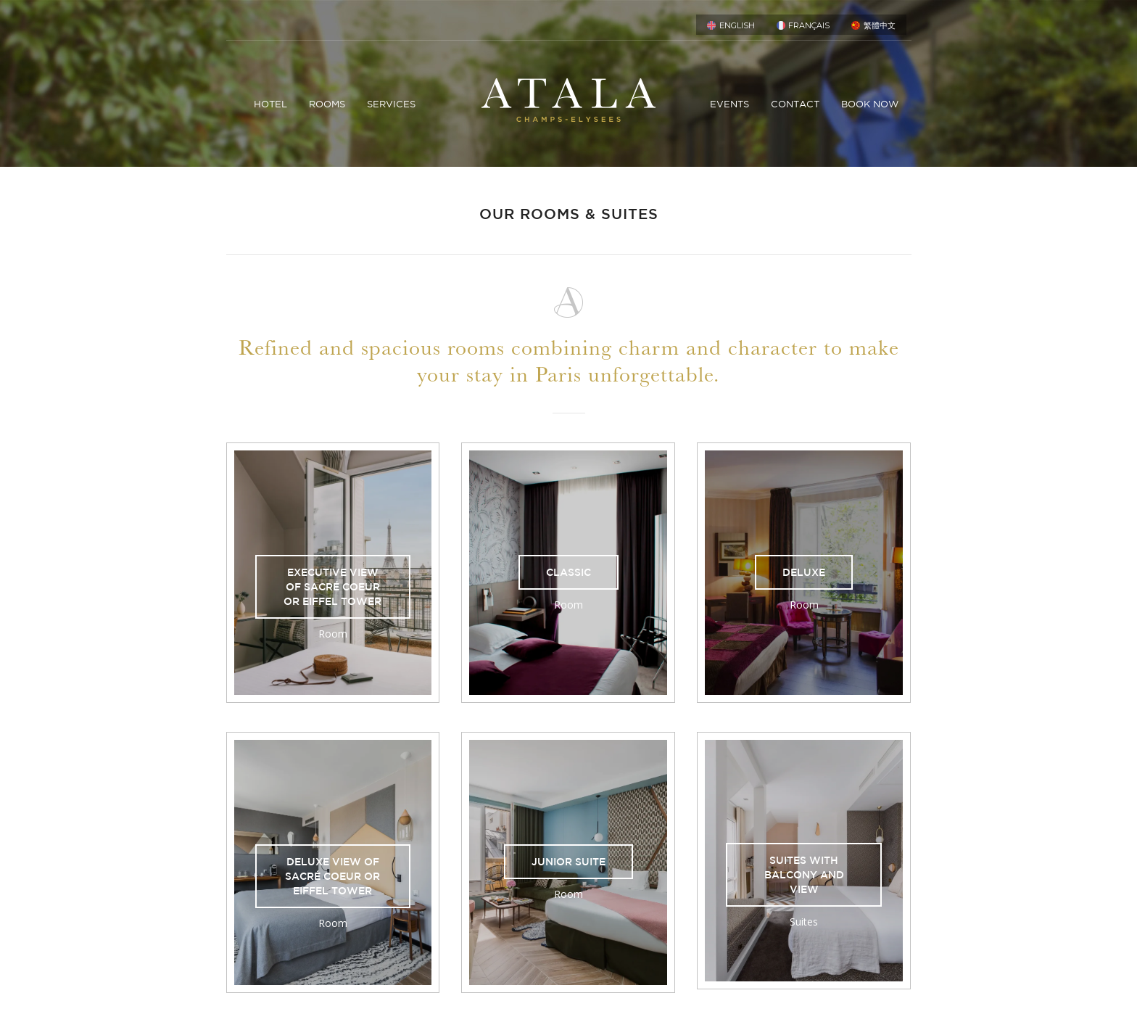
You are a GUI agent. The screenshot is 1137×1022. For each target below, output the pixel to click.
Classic (568, 572)
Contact (795, 104)
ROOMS (327, 104)
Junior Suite (568, 862)
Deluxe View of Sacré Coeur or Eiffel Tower (332, 876)
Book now (869, 104)
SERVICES (391, 104)
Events (729, 104)
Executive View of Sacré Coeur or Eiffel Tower (332, 586)
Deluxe (803, 572)
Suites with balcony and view (804, 874)
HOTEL (270, 104)
